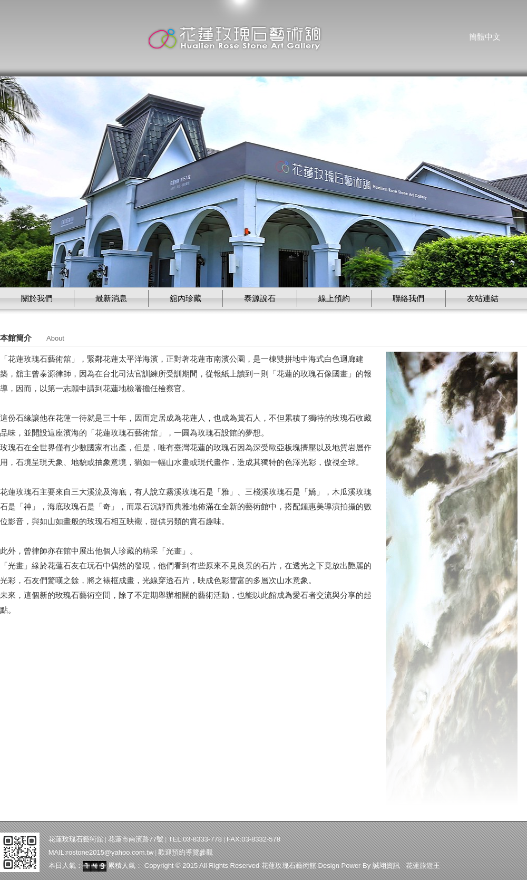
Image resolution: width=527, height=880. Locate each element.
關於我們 (37, 298)
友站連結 (483, 298)
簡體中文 (485, 37)
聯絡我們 (408, 298)
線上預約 (334, 298)
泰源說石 (260, 298)
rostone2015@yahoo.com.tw (110, 852)
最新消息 (111, 298)
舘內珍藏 (185, 298)
